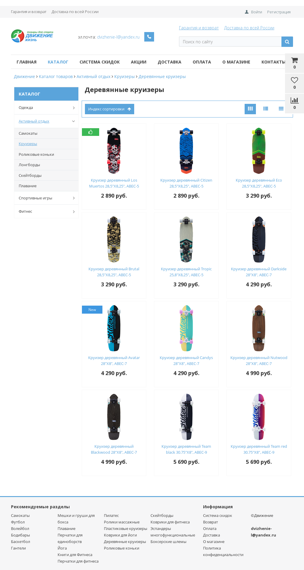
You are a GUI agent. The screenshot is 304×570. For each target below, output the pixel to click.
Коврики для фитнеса (170, 522)
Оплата (202, 62)
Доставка (169, 62)
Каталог (58, 62)
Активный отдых (48, 121)
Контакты (274, 62)
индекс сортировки (109, 109)
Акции (138, 62)
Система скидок (100, 62)
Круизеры (28, 143)
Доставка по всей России (75, 11)
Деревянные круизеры (125, 541)
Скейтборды (30, 175)
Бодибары (20, 535)
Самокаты (28, 133)
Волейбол (20, 528)
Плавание (28, 185)
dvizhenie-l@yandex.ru (118, 37)
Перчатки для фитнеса (78, 561)
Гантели (18, 548)
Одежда (48, 108)
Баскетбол (20, 541)
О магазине (236, 62)
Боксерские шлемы (168, 541)
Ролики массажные (122, 522)
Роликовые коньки (36, 154)
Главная (27, 62)
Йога (62, 548)
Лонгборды (29, 164)
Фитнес (48, 212)
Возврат (210, 522)
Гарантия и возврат (28, 11)
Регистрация (279, 12)
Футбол (18, 522)
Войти (256, 12)
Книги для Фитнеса (75, 554)
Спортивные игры (48, 198)
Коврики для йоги (120, 535)
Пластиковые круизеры (125, 528)
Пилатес (111, 515)
